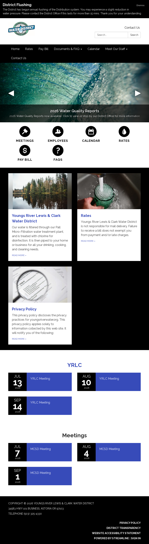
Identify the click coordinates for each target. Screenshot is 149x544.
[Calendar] (91, 134)
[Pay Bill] (24, 153)
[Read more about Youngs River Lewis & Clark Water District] (40, 217)
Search (134, 34)
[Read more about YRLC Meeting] (40, 382)
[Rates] (124, 134)
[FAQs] (58, 153)
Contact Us (132, 27)
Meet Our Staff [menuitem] (115, 49)
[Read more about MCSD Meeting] (40, 452)
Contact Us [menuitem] (18, 58)
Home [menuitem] (15, 49)
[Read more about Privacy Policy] (40, 305)
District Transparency (124, 528)
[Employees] (58, 134)
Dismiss (140, 5)
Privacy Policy (130, 522)
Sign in (136, 538)
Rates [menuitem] (29, 49)
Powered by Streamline (111, 538)
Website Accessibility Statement (116, 533)
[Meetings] (24, 134)
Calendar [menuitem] (94, 49)
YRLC (74, 365)
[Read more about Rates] (109, 217)
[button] (11, 92)
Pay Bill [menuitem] (43, 49)
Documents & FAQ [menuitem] (66, 49)
